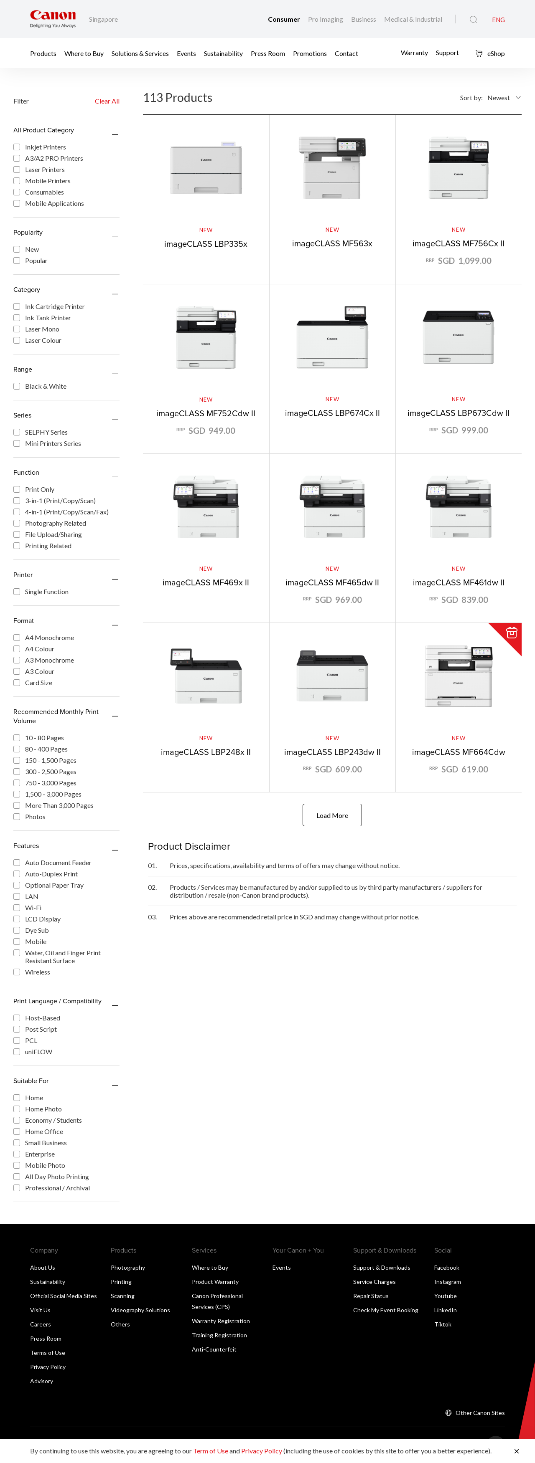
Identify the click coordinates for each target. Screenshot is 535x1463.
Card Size (32, 682)
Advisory (41, 1381)
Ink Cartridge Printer (49, 306)
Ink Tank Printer (42, 317)
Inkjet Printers (39, 147)
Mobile (29, 941)
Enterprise (34, 1154)
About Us (42, 1267)
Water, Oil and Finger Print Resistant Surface (57, 956)
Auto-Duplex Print (45, 874)
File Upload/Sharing (47, 534)
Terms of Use (47, 1352)
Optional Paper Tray (48, 885)
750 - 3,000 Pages (44, 783)
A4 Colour (33, 649)
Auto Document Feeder (52, 862)
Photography (128, 1267)
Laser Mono (36, 329)
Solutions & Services (140, 53)
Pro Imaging (326, 19)
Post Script (35, 1029)
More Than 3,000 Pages (53, 805)
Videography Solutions (140, 1310)
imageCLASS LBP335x (205, 244)
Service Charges (374, 1281)
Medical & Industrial (413, 19)
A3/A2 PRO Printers (48, 158)
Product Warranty (215, 1281)
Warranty (414, 52)
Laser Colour (37, 340)
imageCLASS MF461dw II (458, 582)
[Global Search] (473, 19)
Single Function (41, 591)
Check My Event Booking (385, 1310)
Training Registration (219, 1335)
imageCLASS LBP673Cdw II (459, 413)
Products (43, 53)
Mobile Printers (42, 181)
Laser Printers (39, 169)
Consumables (38, 192)
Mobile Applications (48, 203)
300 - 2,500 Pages (44, 771)
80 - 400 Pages (40, 749)
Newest (498, 97)
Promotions (310, 53)
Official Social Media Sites (63, 1295)
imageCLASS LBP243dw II (332, 752)
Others (120, 1324)
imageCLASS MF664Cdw (458, 752)
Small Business (40, 1143)
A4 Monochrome (43, 637)
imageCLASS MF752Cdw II (205, 413)
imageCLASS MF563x (332, 243)
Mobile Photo (39, 1165)
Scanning (123, 1295)
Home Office (38, 1131)
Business (364, 19)
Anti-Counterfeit (214, 1349)
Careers (40, 1324)
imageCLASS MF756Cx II (458, 243)
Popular (30, 260)
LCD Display (37, 919)
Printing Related (42, 545)
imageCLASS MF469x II (206, 582)
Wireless (31, 972)
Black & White (39, 386)
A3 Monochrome (43, 660)
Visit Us (40, 1310)
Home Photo (37, 1109)
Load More (332, 815)
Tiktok (442, 1324)
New (26, 249)
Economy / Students (47, 1120)
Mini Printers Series (47, 443)
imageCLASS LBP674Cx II (332, 413)
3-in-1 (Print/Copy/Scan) (54, 500)
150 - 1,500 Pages (44, 760)
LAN (25, 896)
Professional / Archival (51, 1188)
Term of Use (210, 1451)
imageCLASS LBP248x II (206, 752)
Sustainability (223, 53)
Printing (121, 1281)
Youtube (445, 1295)
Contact (346, 53)
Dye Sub (31, 930)
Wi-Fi (27, 907)
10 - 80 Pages (38, 738)
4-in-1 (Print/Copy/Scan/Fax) (61, 512)
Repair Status (371, 1295)
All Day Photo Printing (51, 1176)
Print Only (33, 489)
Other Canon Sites (480, 1412)
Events (186, 53)
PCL (25, 1040)
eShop (490, 53)
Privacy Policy (48, 1366)
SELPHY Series (40, 432)
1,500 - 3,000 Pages (47, 794)
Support (447, 52)
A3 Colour (33, 671)
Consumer (284, 19)
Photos (29, 816)
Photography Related (49, 523)
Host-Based (36, 1018)
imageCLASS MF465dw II (332, 582)
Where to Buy (84, 53)
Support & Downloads (381, 1267)
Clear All (107, 101)
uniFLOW (32, 1051)
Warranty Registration (221, 1320)
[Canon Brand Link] (53, 19)
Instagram (447, 1281)
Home (28, 1097)
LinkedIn (445, 1310)
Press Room (268, 53)
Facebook (446, 1267)
